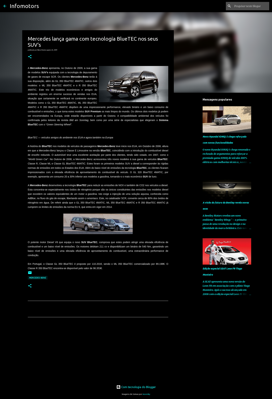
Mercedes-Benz (37, 278)
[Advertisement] (98, 352)
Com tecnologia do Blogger (136, 387)
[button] (30, 57)
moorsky (146, 394)
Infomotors (24, 6)
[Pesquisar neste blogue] (251, 6)
